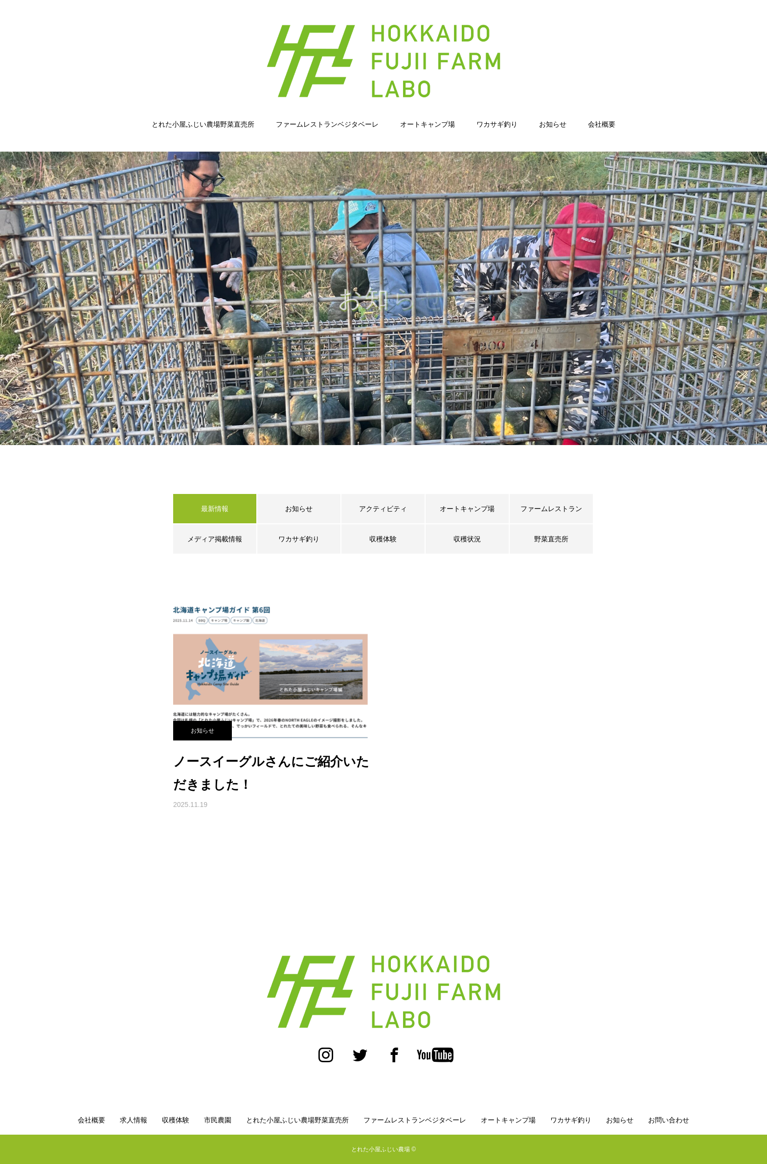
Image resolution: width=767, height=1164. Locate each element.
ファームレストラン (551, 509)
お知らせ (552, 124)
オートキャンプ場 (427, 124)
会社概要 (601, 124)
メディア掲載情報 (214, 539)
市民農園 (217, 1120)
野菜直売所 (551, 539)
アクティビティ (383, 509)
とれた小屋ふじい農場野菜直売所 (203, 124)
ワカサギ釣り (497, 124)
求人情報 (133, 1120)
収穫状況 (467, 539)
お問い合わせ (668, 1120)
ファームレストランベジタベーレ (327, 124)
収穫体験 (383, 539)
